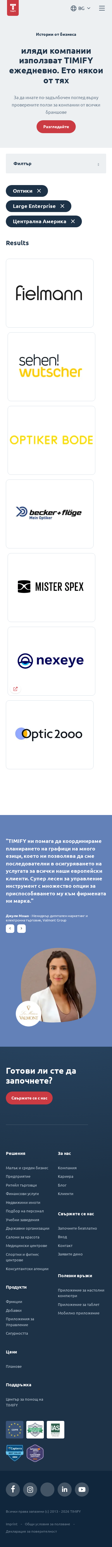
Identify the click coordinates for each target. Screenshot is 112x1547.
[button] (10, 928)
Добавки (14, 1310)
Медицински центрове (26, 1245)
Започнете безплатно (77, 1228)
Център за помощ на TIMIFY (24, 1402)
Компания (67, 1167)
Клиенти (65, 1193)
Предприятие (18, 1176)
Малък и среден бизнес (27, 1167)
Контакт (65, 1245)
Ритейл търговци (21, 1185)
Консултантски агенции (27, 1268)
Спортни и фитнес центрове (22, 1257)
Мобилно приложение (78, 1313)
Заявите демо (70, 1254)
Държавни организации (27, 1228)
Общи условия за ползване (47, 1524)
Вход (62, 1236)
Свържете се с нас (29, 1098)
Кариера (65, 1176)
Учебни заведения (22, 1219)
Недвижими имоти (23, 1202)
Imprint (12, 1524)
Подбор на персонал (25, 1211)
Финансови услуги (22, 1193)
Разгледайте (56, 126)
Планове (14, 1366)
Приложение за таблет (78, 1304)
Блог (62, 1185)
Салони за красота (22, 1237)
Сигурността (17, 1333)
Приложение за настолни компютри (81, 1293)
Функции (14, 1301)
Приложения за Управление (20, 1321)
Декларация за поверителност (31, 1531)
